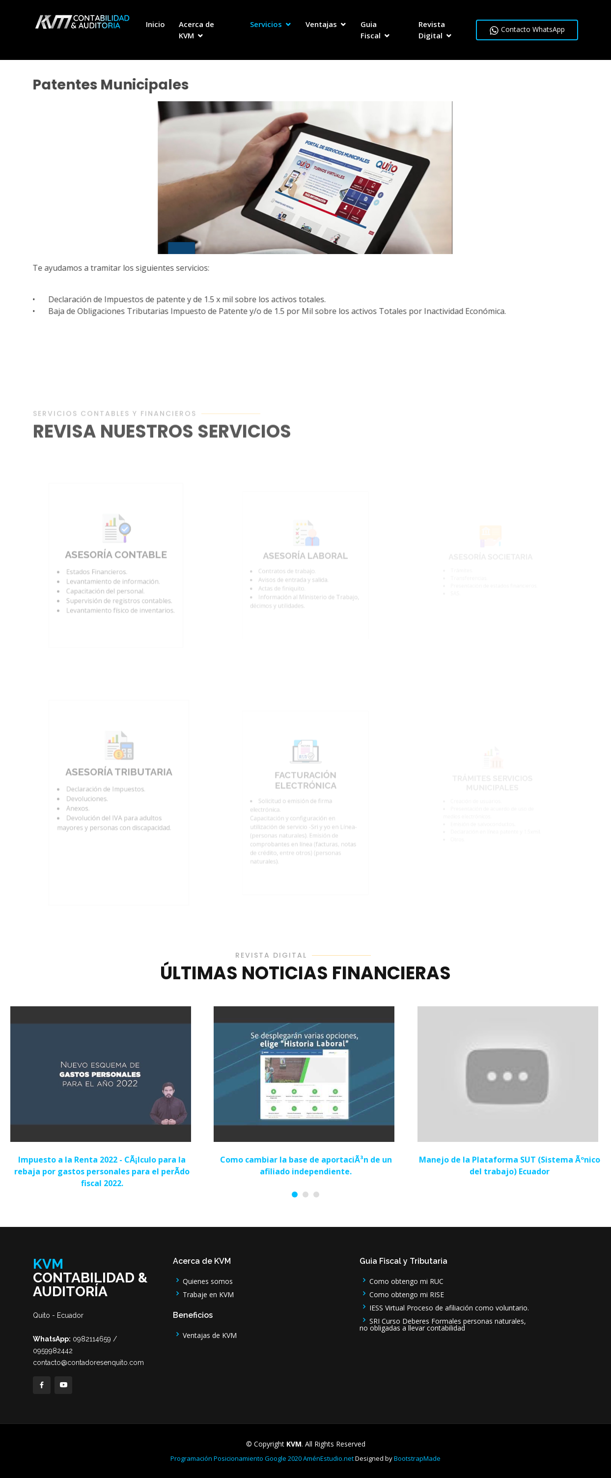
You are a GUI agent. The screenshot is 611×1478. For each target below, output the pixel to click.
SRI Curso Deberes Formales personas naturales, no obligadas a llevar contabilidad (443, 1323)
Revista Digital (431, 29)
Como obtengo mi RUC (402, 1280)
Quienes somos (203, 1280)
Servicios (266, 24)
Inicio (155, 24)
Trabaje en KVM (203, 1293)
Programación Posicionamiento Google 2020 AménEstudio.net (262, 1458)
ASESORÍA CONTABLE (116, 575)
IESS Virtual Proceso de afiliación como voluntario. (444, 1306)
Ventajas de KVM (205, 1334)
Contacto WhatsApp (527, 30)
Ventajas (321, 24)
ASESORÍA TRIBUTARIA (119, 796)
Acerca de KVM (196, 29)
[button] (295, 1194)
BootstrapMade (417, 1458)
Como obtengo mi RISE (402, 1293)
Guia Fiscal (371, 29)
